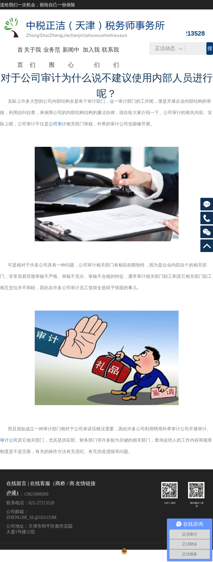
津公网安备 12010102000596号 (140, 551)
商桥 (60, 483)
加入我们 (91, 57)
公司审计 (57, 124)
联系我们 (110, 57)
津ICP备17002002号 (112, 551)
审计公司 (9, 440)
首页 (20, 57)
